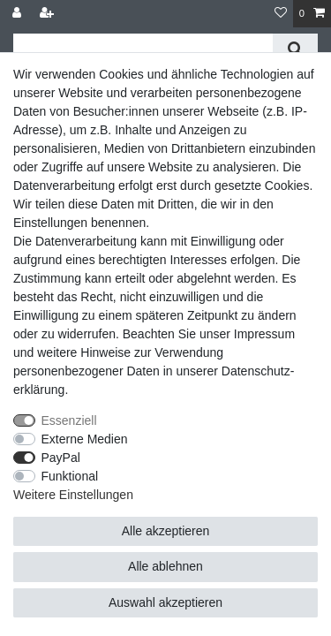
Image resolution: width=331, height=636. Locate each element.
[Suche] (295, 49)
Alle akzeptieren (166, 531)
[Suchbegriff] (143, 49)
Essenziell (69, 420)
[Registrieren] (49, 13)
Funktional (70, 476)
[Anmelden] (18, 13)
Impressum (264, 334)
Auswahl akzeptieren (165, 602)
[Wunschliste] (280, 13)
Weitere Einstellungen (73, 495)
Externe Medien (84, 439)
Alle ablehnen (165, 566)
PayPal (60, 457)
